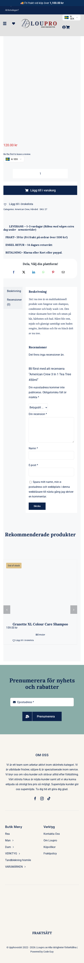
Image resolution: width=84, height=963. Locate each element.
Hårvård (34, 209)
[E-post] (63, 272)
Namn (33, 448)
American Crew (22, 209)
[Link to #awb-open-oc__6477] (4, 23)
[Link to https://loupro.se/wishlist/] (13, 23)
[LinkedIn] (34, 272)
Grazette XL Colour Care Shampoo (40, 624)
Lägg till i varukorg (40, 190)
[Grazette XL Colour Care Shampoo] (40, 589)
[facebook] (35, 798)
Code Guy (48, 951)
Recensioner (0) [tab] (14, 302)
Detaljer (41, 635)
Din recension (38, 414)
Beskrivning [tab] (14, 291)
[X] (24, 272)
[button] (18, 204)
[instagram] (42, 798)
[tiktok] (49, 798)
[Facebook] (14, 272)
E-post (33, 465)
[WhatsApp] (43, 272)
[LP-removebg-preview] (39, 19)
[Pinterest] (53, 272)
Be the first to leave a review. (17, 154)
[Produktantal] (40, 173)
